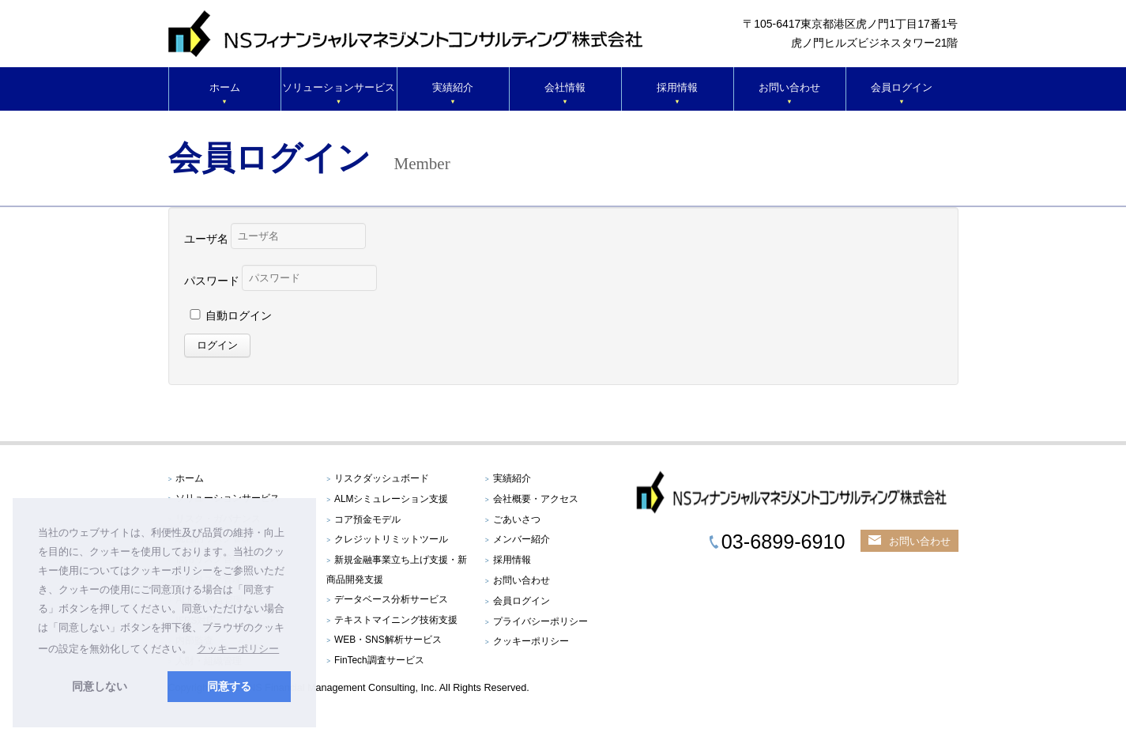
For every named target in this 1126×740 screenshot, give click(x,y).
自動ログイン (238, 315)
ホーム (224, 87)
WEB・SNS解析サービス (388, 639)
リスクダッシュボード (381, 478)
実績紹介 (452, 87)
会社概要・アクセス (535, 498)
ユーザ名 (206, 238)
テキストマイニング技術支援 (396, 619)
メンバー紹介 (521, 539)
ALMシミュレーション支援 (391, 498)
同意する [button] (229, 686)
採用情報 (677, 87)
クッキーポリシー (531, 641)
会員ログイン (901, 87)
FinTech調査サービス (379, 660)
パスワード (211, 280)
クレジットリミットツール (391, 539)
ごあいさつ (516, 519)
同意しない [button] (99, 686)
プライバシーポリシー (540, 621)
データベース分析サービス (391, 599)
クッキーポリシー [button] (238, 649)
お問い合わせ (789, 87)
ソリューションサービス (338, 87)
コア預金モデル (367, 519)
